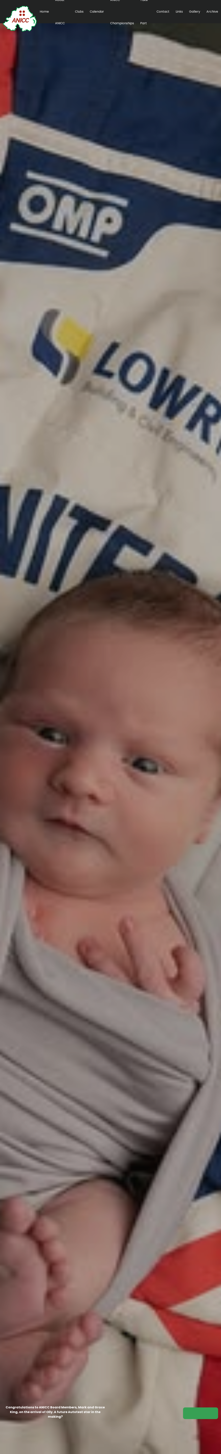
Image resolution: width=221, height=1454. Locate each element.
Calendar (97, 11)
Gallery (194, 11)
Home (44, 11)
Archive (212, 11)
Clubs (79, 11)
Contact (163, 11)
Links (179, 11)
